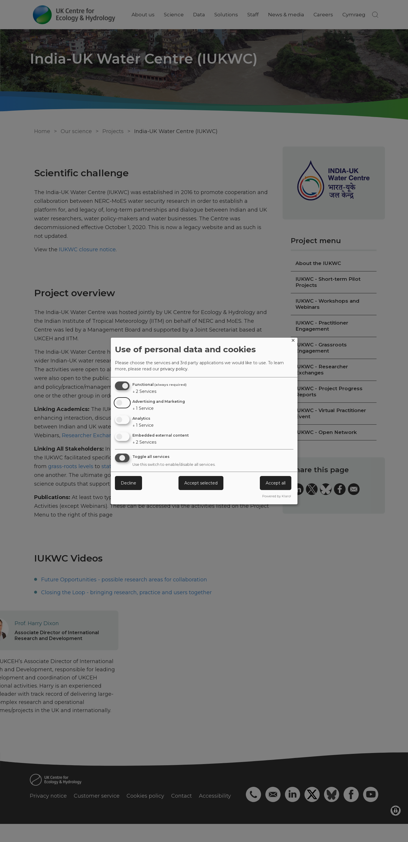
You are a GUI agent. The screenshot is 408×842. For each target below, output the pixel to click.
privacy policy (174, 369)
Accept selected (201, 483)
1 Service (143, 408)
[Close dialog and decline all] (293, 341)
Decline (128, 483)
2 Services (144, 391)
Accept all (276, 483)
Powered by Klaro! (276, 496)
